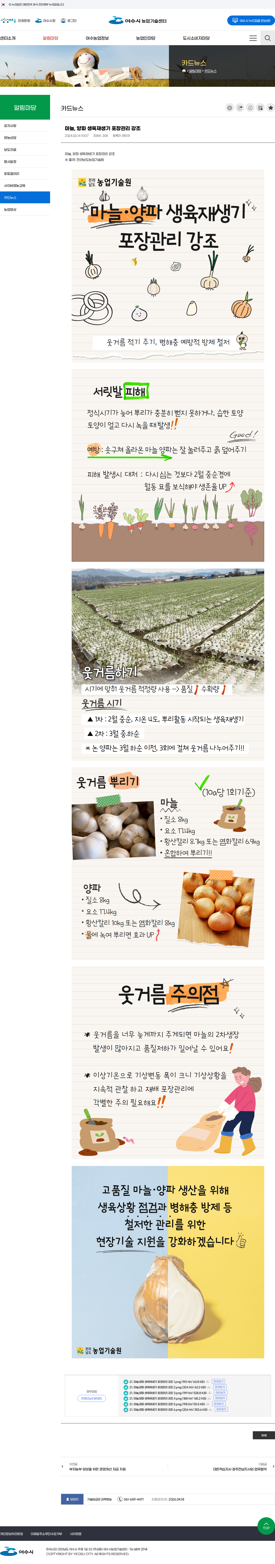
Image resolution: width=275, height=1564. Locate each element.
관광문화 (15, 20)
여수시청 (45, 20)
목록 (264, 1435)
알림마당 (50, 38)
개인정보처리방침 (11, 1533)
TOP (266, 1526)
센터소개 (7, 38)
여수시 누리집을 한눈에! (251, 19)
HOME (184, 71)
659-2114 (140, 1549)
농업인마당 (145, 38)
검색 (267, 38)
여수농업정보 (97, 38)
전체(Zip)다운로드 (91, 1398)
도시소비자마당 (196, 38)
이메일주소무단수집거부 (46, 1533)
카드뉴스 (210, 70)
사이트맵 (253, 38)
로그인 (68, 20)
